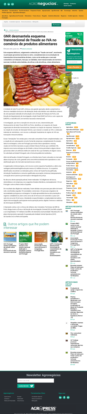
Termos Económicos (26, 21)
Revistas (66, 3)
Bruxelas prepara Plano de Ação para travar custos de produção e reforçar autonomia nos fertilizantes (77, 271)
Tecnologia (67, 10)
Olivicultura (28, 16)
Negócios (64, 16)
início (6, 30)
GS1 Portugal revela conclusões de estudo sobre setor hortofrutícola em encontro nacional (10, 248)
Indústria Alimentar (54, 16)
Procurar (56, 25)
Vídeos (68, 200)
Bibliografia (35, 21)
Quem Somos (68, 5)
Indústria (74, 10)
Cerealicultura (13, 10)
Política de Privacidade (9, 400)
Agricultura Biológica (19, 12)
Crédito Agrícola (72, 16)
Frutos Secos (37, 16)
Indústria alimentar (14, 30)
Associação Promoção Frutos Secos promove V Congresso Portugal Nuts (40, 247)
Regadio (44, 16)
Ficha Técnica (20, 400)
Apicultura (5, 16)
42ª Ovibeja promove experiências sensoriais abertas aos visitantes (77, 343)
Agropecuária (46, 10)
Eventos (81, 16)
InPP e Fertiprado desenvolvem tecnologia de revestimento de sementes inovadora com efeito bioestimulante (56, 249)
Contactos (73, 3)
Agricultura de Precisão (16, 16)
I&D (62, 10)
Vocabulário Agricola (37, 396)
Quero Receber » (74, 67)
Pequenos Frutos (36, 10)
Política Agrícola (7, 12)
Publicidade (20, 398)
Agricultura (69, 127)
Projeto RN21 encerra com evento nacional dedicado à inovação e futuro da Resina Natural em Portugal (25, 249)
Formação (5, 18)
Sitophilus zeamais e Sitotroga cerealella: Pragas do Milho (77, 325)
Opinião (81, 10)
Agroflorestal (55, 10)
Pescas (68, 190)
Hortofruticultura (24, 10)
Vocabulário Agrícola (14, 21)
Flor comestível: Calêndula (76, 334)
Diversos (69, 150)
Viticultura (5, 10)
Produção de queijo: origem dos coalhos (77, 289)
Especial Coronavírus (72, 152)
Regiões (6, 21)
